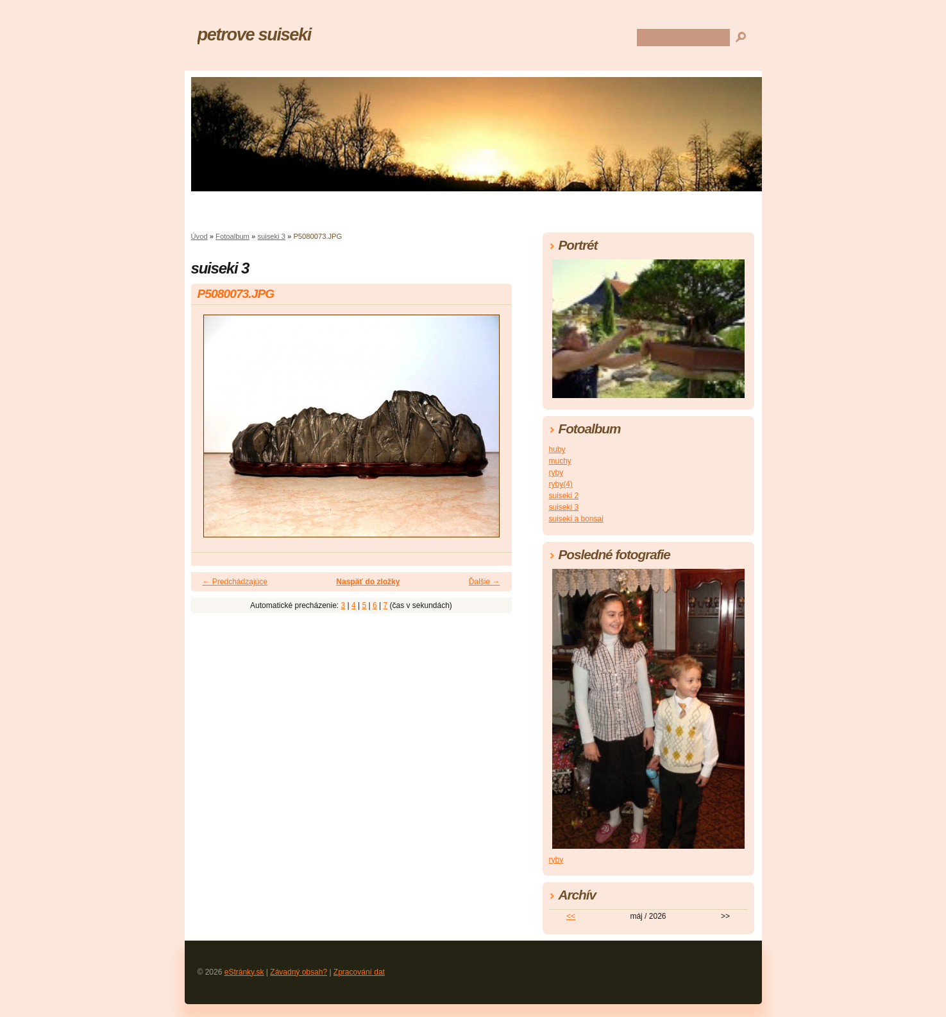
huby (557, 449)
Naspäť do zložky (368, 581)
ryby (556, 472)
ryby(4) (561, 484)
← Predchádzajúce (235, 581)
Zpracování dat (359, 972)
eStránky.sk (244, 972)
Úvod (199, 236)
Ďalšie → (484, 581)
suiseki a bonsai (576, 518)
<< (570, 916)
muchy (560, 460)
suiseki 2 (564, 495)
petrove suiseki (255, 34)
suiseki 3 (271, 236)
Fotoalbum (232, 236)
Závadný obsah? (298, 972)
